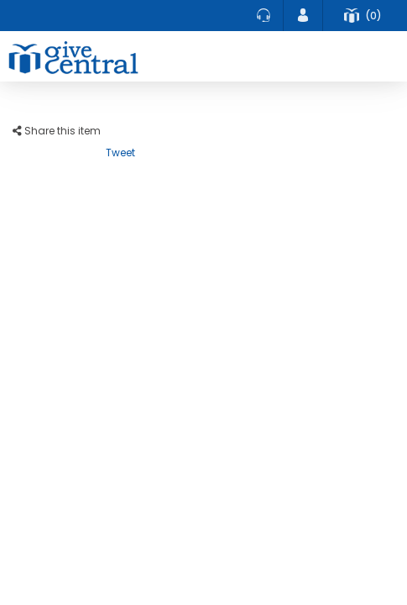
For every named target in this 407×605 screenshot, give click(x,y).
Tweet (120, 152)
